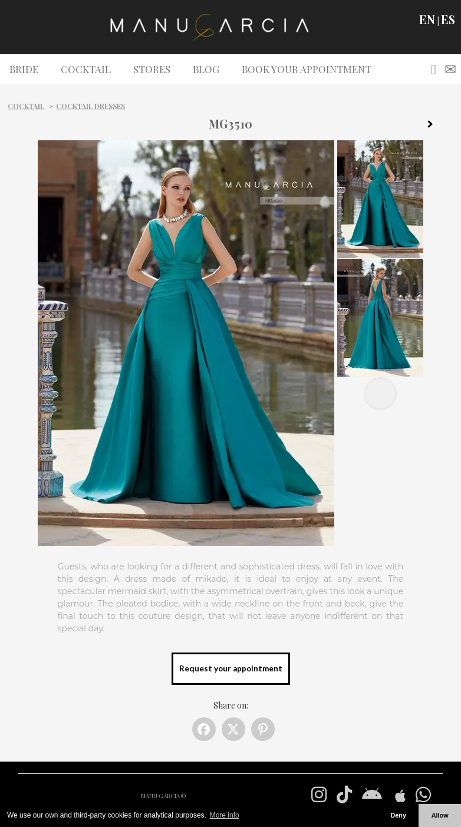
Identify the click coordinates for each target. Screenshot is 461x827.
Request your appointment (230, 668)
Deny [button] (398, 815)
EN (427, 19)
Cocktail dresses (90, 106)
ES (448, 19)
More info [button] (224, 815)
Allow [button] (440, 815)
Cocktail (26, 106)
